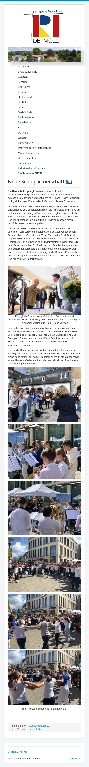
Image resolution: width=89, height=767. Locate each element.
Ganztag (23, 76)
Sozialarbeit (25, 112)
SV (20, 127)
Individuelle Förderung (31, 168)
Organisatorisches (18, 751)
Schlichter (24, 102)
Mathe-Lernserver (28, 152)
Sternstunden (25, 163)
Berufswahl (24, 86)
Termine (23, 81)
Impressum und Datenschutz (34, 147)
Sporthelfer (24, 122)
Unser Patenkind (27, 158)
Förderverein (25, 142)
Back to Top (74, 758)
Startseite (23, 66)
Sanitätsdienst (26, 117)
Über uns (23, 132)
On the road (25, 97)
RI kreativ (24, 91)
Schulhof (23, 107)
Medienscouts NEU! (30, 173)
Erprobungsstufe (27, 71)
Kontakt (22, 137)
